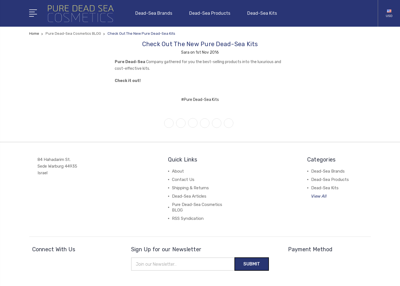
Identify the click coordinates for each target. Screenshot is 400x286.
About (178, 170)
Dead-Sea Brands (156, 13)
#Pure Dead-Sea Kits (200, 99)
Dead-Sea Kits (262, 13)
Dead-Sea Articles (189, 195)
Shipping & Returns (190, 187)
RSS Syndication (188, 218)
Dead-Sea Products (212, 13)
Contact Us (183, 179)
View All (319, 195)
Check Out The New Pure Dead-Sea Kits (200, 44)
